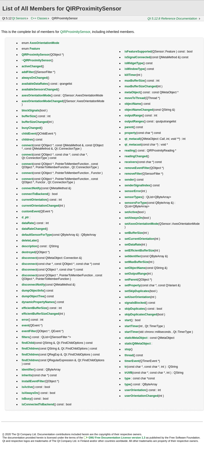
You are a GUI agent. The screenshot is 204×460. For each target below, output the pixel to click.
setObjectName (135, 268)
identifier (28, 369)
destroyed (28, 252)
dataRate (28, 223)
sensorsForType (136, 202)
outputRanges (134, 121)
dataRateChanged (34, 228)
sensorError (133, 191)
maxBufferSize (134, 80)
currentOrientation (34, 199)
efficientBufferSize (34, 308)
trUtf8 (128, 372)
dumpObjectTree (33, 296)
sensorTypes (133, 197)
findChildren (30, 348)
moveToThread (135, 98)
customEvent (31, 211)
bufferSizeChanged (35, 122)
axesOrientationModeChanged (42, 101)
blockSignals (30, 110)
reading (130, 150)
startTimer (131, 326)
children (27, 139)
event (25, 325)
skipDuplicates (135, 308)
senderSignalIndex (137, 185)
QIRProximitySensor (75, 32)
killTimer (130, 75)
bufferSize (29, 116)
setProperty (133, 285)
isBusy (26, 398)
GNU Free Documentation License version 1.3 (116, 437)
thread (129, 355)
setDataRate (133, 244)
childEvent (29, 133)
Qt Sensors (19, 18)
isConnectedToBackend (38, 404)
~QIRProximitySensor (36, 60)
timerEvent (132, 361)
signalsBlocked (135, 302)
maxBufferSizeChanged (141, 86)
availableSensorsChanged (39, 89)
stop (128, 349)
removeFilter (133, 173)
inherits (27, 375)
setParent (131, 279)
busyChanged (31, 128)
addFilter (28, 72)
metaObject (132, 92)
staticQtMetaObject (138, 343)
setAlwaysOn (134, 218)
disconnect (29, 258)
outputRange (133, 115)
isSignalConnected (137, 57)
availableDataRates (35, 83)
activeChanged (32, 66)
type (128, 378)
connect (27, 145)
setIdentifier (133, 256)
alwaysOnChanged (34, 77)
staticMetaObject (136, 338)
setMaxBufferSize (136, 262)
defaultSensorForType (37, 234)
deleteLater (29, 240)
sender (129, 179)
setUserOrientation (137, 297)
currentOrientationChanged (40, 205)
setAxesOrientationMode (141, 223)
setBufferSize (134, 233)
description (29, 246)
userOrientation (135, 390)
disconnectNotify (33, 284)
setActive (131, 212)
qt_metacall (132, 139)
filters (26, 337)
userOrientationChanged (141, 395)
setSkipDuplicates (137, 291)
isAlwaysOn (30, 393)
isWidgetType (134, 63)
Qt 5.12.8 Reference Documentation (172, 18)
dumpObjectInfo (33, 290)
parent (129, 127)
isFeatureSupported (138, 51)
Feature (35, 48)
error (25, 319)
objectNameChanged (139, 109)
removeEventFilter (137, 168)
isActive (27, 387)
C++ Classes (39, 18)
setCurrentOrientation (139, 238)
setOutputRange (136, 273)
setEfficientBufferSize (139, 250)
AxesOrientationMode (44, 43)
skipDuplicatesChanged (141, 314)
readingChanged (136, 156)
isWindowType (134, 69)
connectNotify (31, 188)
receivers (131, 162)
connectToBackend (35, 194)
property (130, 133)
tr (126, 366)
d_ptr (25, 217)
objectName (133, 103)
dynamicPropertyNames (38, 302)
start (128, 320)
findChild (28, 343)
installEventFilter (33, 381)
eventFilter (29, 331)
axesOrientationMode (36, 95)
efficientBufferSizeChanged (40, 313)
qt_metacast (133, 144)
